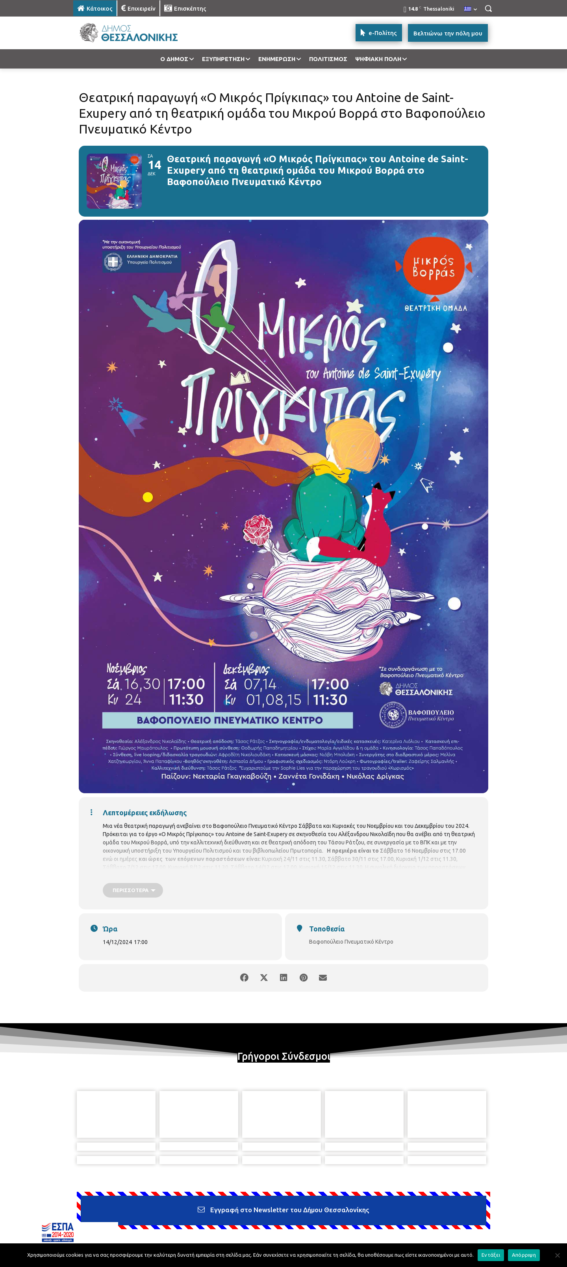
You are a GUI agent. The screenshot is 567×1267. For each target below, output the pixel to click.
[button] (488, 8)
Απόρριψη (524, 1255)
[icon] (338, 1224)
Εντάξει (491, 1255)
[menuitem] (470, 9)
